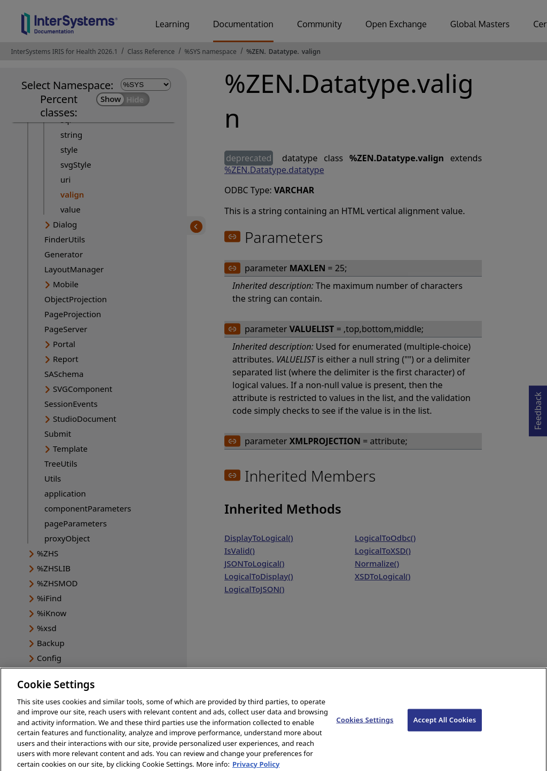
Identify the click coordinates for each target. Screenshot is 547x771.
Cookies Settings (365, 725)
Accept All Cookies (444, 725)
